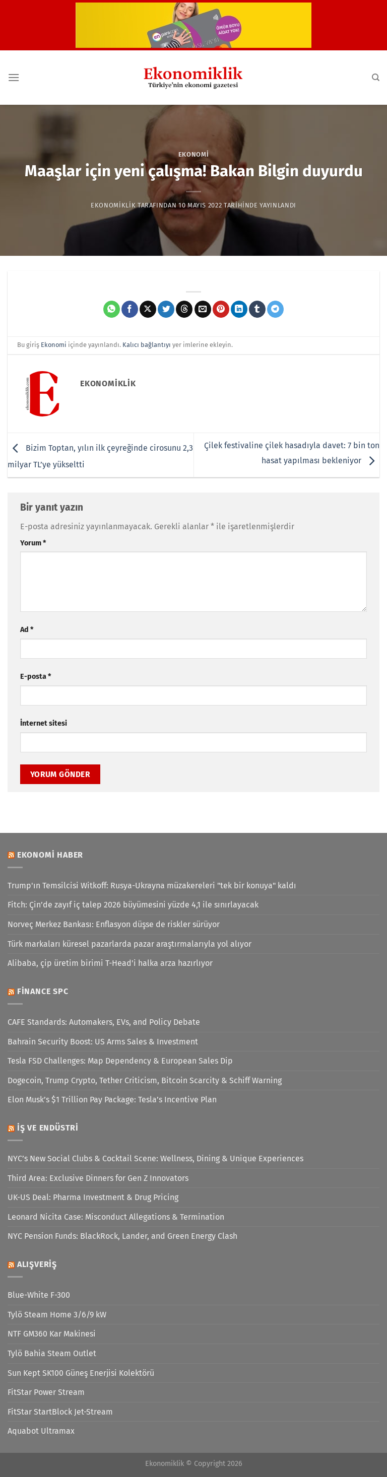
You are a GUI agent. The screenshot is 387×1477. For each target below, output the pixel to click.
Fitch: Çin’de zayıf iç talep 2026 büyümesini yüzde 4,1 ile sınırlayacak (133, 904)
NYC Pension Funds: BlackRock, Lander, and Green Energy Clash (122, 1236)
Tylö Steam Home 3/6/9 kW (57, 1314)
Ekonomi (193, 154)
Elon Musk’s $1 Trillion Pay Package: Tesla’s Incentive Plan (112, 1099)
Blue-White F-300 (39, 1295)
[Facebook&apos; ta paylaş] (129, 309)
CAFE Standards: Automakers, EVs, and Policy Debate (104, 1022)
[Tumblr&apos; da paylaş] (257, 309)
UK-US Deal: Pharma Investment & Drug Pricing (93, 1197)
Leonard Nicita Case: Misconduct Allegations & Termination (116, 1217)
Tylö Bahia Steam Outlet (52, 1353)
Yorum (33, 543)
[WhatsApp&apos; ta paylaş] (111, 309)
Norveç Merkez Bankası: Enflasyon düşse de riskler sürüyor (114, 924)
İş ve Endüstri (48, 1128)
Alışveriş (37, 1264)
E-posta (35, 676)
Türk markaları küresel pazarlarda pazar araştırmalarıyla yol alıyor (129, 944)
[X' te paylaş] (148, 309)
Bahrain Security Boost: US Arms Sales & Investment (103, 1041)
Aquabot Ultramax (41, 1431)
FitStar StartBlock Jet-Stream (60, 1412)
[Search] (375, 77)
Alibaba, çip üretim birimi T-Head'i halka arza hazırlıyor (110, 963)
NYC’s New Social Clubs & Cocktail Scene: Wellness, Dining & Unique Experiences (155, 1158)
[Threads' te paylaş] (184, 309)
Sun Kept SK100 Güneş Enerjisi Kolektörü (81, 1373)
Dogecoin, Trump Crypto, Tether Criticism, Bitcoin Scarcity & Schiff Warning (145, 1080)
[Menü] (14, 77)
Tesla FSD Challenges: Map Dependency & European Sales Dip (120, 1061)
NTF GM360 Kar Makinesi (52, 1334)
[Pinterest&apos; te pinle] (221, 309)
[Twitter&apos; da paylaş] (166, 309)
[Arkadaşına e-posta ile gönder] (203, 309)
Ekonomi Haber (50, 855)
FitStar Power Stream (46, 1392)
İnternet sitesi (43, 723)
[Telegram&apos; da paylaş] (275, 309)
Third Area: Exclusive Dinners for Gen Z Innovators (98, 1178)
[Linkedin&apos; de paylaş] (239, 309)
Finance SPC (43, 991)
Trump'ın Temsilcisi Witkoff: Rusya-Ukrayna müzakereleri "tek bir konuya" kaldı (152, 885)
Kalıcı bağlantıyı (146, 344)
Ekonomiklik (113, 205)
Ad (26, 629)
